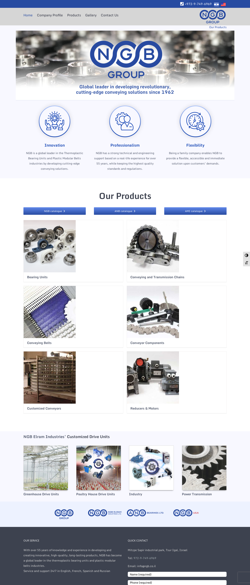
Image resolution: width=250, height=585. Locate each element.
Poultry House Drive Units (95, 494)
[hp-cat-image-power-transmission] (204, 447)
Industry (135, 494)
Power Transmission (197, 494)
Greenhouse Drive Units (41, 494)
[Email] (3, 59)
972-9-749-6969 (144, 558)
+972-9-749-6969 (198, 3)
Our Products (218, 27)
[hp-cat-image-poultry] (98, 447)
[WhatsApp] (3, 38)
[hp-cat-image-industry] (151, 447)
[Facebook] (3, 45)
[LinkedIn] (3, 52)
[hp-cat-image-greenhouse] (45, 447)
